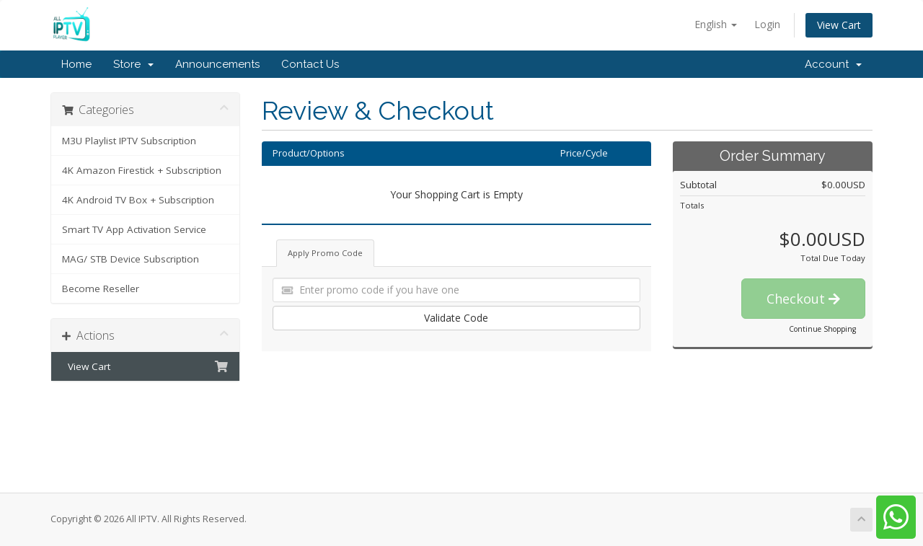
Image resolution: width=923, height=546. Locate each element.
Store (133, 64)
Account (833, 64)
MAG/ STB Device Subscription (130, 258)
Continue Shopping (822, 329)
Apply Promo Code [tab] (325, 252)
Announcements (217, 64)
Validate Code (456, 318)
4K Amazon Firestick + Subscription (141, 170)
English (715, 24)
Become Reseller (100, 288)
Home (76, 64)
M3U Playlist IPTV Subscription (129, 140)
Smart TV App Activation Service (134, 229)
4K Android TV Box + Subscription (138, 199)
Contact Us (310, 64)
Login (767, 24)
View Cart (839, 25)
